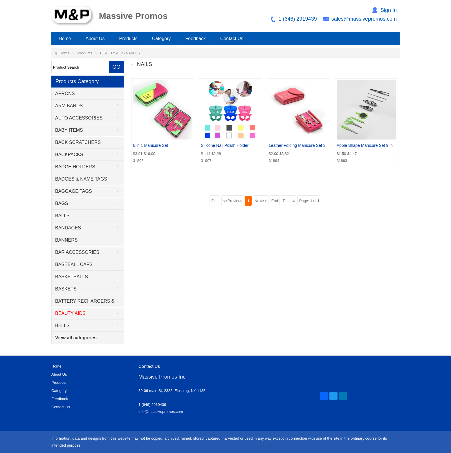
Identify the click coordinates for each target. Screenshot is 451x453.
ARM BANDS (69, 105)
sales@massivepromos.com (364, 19)
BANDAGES (68, 227)
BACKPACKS (69, 154)
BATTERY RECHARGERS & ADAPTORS (83, 303)
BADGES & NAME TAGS (81, 178)
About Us (95, 38)
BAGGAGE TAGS (73, 191)
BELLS (62, 325)
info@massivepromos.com (160, 411)
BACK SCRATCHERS (78, 142)
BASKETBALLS (71, 276)
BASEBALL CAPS (74, 264)
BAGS (61, 203)
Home (65, 38)
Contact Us (231, 38)
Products (128, 38)
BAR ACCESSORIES (77, 252)
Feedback (195, 38)
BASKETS (66, 288)
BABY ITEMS (69, 130)
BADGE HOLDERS (75, 166)
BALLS (62, 215)
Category (161, 38)
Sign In (388, 10)
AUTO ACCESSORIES (78, 117)
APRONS (65, 93)
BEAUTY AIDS (112, 53)
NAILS (134, 53)
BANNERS (66, 240)
